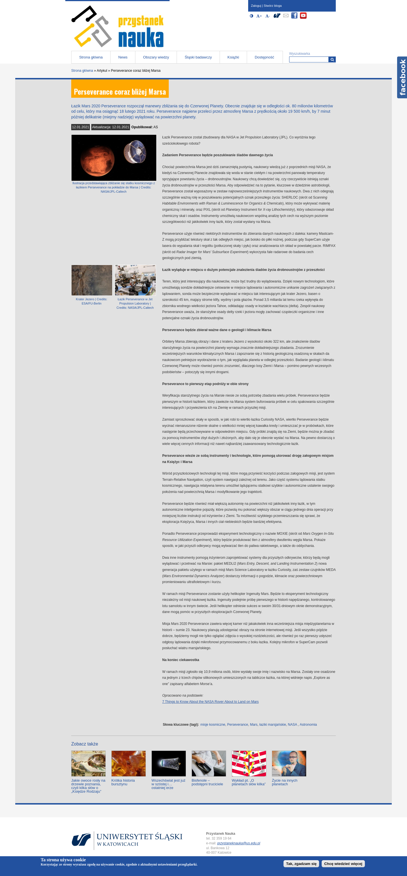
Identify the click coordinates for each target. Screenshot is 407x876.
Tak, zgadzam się (301, 864)
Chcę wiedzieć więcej (343, 864)
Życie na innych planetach (284, 782)
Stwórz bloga (273, 5)
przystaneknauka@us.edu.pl (238, 843)
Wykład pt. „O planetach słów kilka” (249, 782)
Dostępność (264, 57)
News (123, 57)
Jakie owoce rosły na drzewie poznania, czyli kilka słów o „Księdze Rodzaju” (88, 786)
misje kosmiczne (212, 725)
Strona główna (91, 57)
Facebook (402, 77)
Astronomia (308, 725)
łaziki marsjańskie (272, 725)
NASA (292, 725)
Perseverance (237, 725)
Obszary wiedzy (156, 57)
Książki (233, 57)
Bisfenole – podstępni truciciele (207, 782)
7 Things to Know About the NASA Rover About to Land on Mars (210, 702)
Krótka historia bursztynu (123, 782)
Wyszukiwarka (299, 54)
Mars (253, 725)
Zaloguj (256, 5)
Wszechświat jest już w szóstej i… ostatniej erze (168, 784)
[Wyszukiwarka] (332, 59)
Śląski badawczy (198, 57)
